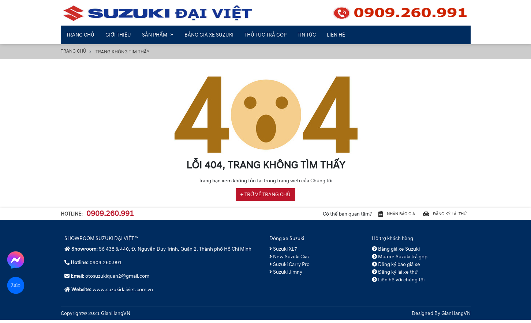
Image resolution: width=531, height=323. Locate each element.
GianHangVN (456, 317)
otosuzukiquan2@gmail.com (117, 279)
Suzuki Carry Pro (289, 268)
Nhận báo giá (380, 216)
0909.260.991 (110, 215)
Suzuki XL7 (283, 252)
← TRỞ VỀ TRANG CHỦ (265, 194)
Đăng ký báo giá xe (396, 268)
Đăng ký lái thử (439, 216)
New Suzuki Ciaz (289, 260)
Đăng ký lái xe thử (395, 275)
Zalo (15, 285)
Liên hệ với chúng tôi (398, 283)
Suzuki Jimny (286, 275)
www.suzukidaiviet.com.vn (123, 293)
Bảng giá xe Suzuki (396, 252)
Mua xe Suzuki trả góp (400, 260)
